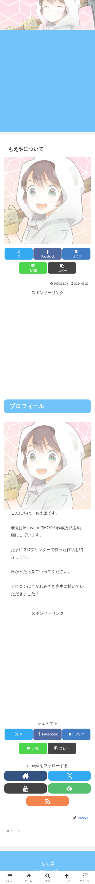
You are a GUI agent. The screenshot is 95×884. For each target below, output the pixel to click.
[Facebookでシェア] (47, 254)
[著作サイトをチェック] (25, 776)
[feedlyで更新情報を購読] (69, 788)
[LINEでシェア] (33, 268)
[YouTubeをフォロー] (25, 788)
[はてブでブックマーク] (76, 254)
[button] (62, 268)
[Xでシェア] (19, 254)
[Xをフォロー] (69, 776)
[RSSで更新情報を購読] (47, 801)
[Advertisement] (47, 84)
